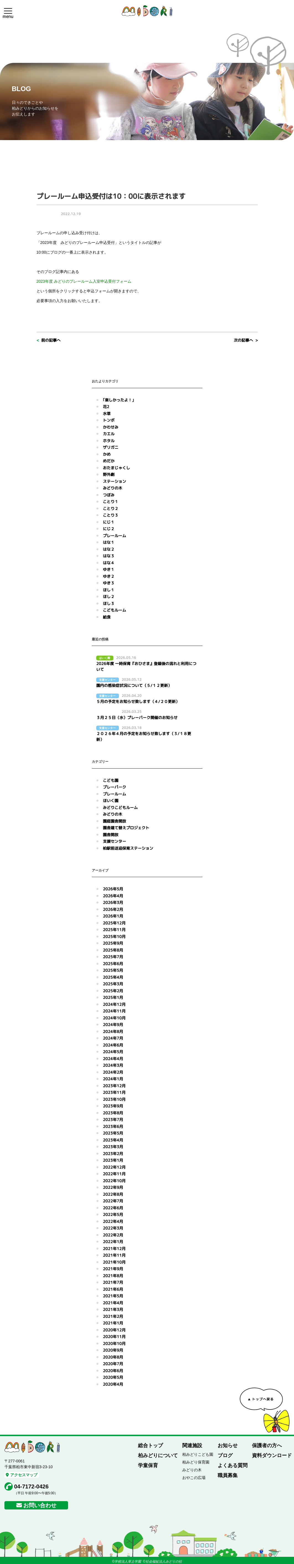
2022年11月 (114, 1173)
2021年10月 (114, 1262)
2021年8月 (113, 1275)
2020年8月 (113, 1357)
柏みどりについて (158, 1455)
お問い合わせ (39, 1505)
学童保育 (148, 1465)
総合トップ (150, 1445)
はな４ (109, 562)
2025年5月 (113, 970)
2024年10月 (114, 1018)
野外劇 (109, 474)
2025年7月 (113, 956)
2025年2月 (113, 990)
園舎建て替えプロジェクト (126, 827)
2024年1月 (113, 1078)
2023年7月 (113, 1119)
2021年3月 (113, 1309)
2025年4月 (113, 977)
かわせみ (110, 427)
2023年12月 (114, 1085)
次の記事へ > (246, 340)
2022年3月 (113, 1228)
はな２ (109, 549)
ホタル (109, 440)
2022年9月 (113, 1187)
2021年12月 (114, 1248)
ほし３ (109, 603)
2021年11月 (114, 1255)
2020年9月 (113, 1350)
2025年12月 (114, 923)
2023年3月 (113, 1146)
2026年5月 (113, 888)
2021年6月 (113, 1289)
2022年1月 (113, 1241)
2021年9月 (113, 1268)
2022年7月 (113, 1201)
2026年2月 (113, 909)
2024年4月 (113, 1058)
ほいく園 (110, 800)
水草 (107, 413)
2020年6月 (113, 1370)
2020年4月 (113, 1384)
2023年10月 (114, 1099)
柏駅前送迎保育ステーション (128, 848)
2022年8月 (113, 1194)
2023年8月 (113, 1112)
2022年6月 (113, 1207)
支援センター (114, 841)
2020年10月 (114, 1343)
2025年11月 (114, 929)
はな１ (109, 542)
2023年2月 (113, 1153)
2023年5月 (113, 1133)
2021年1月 (113, 1323)
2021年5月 (113, 1295)
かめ (107, 454)
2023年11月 (114, 1092)
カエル (109, 433)
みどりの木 (112, 488)
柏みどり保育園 (195, 1462)
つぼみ (109, 495)
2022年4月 (113, 1221)
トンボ (109, 420)
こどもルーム (114, 610)
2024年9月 (113, 1024)
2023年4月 (113, 1140)
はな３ (109, 555)
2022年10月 (114, 1180)
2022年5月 (113, 1214)
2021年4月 (113, 1302)
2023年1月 (113, 1160)
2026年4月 (113, 895)
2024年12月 (114, 1004)
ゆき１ (109, 569)
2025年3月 (113, 983)
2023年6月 (113, 1126)
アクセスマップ (21, 1475)
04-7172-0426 (31, 1486)
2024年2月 (113, 1072)
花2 (106, 406)
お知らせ (228, 1445)
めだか (109, 460)
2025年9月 (113, 943)
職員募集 (228, 1475)
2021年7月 (113, 1282)
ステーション (114, 481)
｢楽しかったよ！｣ (118, 400)
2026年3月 (113, 902)
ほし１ (109, 589)
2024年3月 (113, 1065)
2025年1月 (113, 997)
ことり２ (110, 508)
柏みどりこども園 (197, 1454)
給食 (107, 617)
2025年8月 (113, 950)
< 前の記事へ (49, 340)
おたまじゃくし (116, 467)
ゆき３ (109, 583)
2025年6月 (113, 963)
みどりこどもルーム (120, 807)
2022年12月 (114, 1167)
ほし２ (109, 596)
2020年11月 (114, 1336)
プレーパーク (114, 787)
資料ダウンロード (272, 1455)
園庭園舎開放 (114, 821)
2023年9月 (113, 1106)
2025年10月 (114, 936)
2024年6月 (113, 1045)
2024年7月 (113, 1038)
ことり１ (110, 501)
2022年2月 (113, 1235)
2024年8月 (113, 1031)
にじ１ (109, 522)
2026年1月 (113, 916)
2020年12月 (114, 1330)
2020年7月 (113, 1363)
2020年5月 (113, 1377)
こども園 (110, 780)
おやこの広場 (193, 1477)
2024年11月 (114, 1011)
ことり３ (110, 515)
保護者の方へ (267, 1445)
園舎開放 (110, 834)
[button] (8, 11)
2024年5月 (113, 1051)
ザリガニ (110, 447)
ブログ (225, 1455)
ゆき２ (109, 576)
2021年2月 (113, 1316)
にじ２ (109, 528)
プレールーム (114, 535)
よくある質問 (233, 1465)
